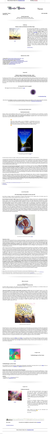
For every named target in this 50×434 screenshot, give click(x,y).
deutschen (15, 366)
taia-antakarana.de (5, 184)
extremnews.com (32, 272)
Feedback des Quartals (11, 64)
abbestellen (39, 422)
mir (19, 339)
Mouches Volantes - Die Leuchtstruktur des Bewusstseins (13, 182)
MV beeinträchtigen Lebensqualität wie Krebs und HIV (19, 61)
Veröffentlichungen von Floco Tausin (14, 63)
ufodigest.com (11, 378)
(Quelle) (30, 154)
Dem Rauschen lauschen (20, 60)
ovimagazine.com (41, 271)
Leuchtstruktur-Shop (42, 96)
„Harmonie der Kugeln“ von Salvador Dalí (16, 62)
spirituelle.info (4, 183)
